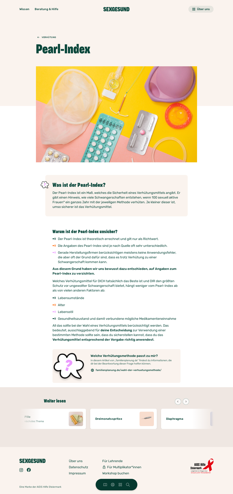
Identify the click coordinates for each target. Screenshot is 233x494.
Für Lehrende (112, 461)
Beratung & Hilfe (46, 9)
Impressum (77, 473)
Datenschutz (78, 467)
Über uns (201, 9)
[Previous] (178, 401)
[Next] (186, 401)
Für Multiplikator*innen (124, 467)
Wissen (24, 9)
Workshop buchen (115, 473)
